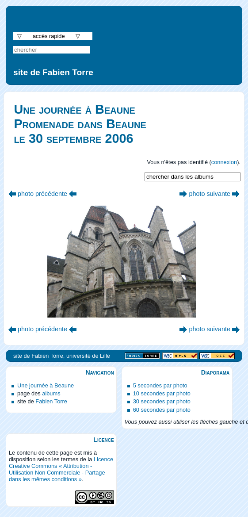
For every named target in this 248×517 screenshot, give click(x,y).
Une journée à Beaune (45, 385)
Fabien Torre (51, 401)
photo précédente (42, 193)
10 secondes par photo (162, 393)
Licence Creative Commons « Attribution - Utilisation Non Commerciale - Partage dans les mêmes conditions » (61, 469)
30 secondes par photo (162, 401)
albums (51, 393)
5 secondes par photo (160, 385)
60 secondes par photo (162, 409)
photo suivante (209, 193)
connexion (224, 162)
